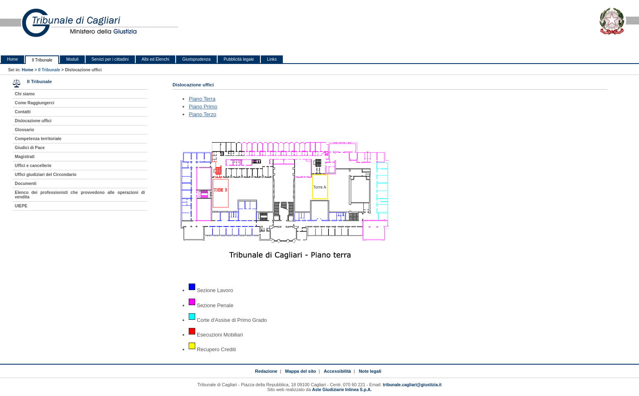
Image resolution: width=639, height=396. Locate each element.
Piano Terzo (202, 114)
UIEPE (21, 206)
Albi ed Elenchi (156, 59)
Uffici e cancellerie (33, 165)
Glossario (24, 130)
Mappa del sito (300, 371)
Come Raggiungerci (34, 103)
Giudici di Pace (29, 147)
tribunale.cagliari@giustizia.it (412, 385)
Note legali (370, 371)
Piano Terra (202, 99)
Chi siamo (25, 94)
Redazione (266, 371)
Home (12, 59)
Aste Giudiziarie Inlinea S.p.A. (342, 389)
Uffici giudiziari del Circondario (45, 174)
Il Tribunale (42, 60)
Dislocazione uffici (33, 121)
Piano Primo (203, 106)
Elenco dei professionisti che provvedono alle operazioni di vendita (80, 194)
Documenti (25, 183)
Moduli (72, 59)
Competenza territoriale (38, 138)
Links (272, 59)
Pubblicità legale (239, 59)
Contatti (23, 112)
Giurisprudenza (196, 59)
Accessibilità (337, 371)
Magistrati (24, 156)
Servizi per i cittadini (110, 59)
